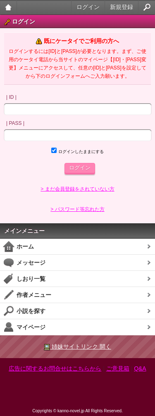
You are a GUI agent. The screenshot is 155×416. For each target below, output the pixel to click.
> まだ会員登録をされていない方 (77, 189)
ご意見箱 (117, 368)
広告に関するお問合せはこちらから (55, 368)
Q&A (140, 368)
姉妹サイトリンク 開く (77, 346)
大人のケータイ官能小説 (8, 7)
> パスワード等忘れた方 (77, 209)
